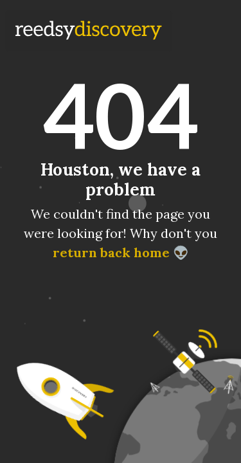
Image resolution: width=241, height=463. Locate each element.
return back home (110, 252)
